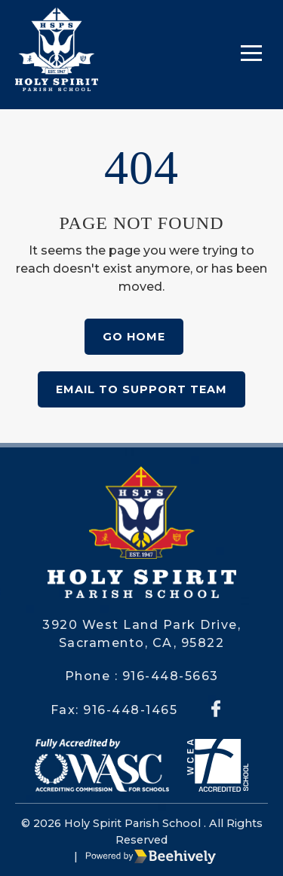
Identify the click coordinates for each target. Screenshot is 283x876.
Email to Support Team (141, 389)
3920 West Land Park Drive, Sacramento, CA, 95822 (141, 634)
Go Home (134, 336)
